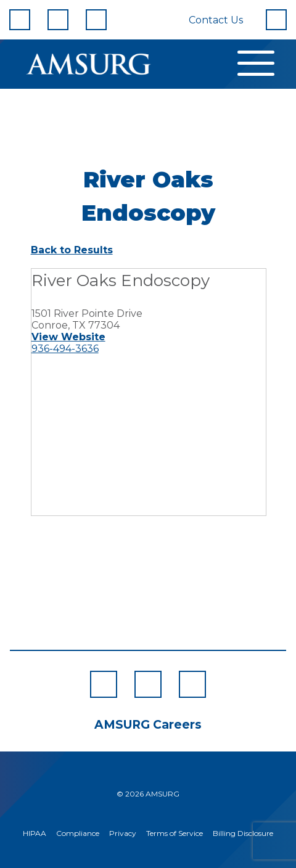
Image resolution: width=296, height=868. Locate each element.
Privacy (122, 833)
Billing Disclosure (243, 833)
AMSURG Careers (148, 725)
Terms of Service (174, 833)
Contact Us (216, 20)
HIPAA (34, 833)
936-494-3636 (65, 348)
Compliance (77, 833)
